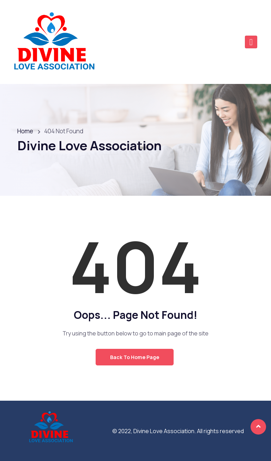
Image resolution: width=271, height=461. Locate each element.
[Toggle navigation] (251, 42)
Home (25, 131)
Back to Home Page (134, 357)
